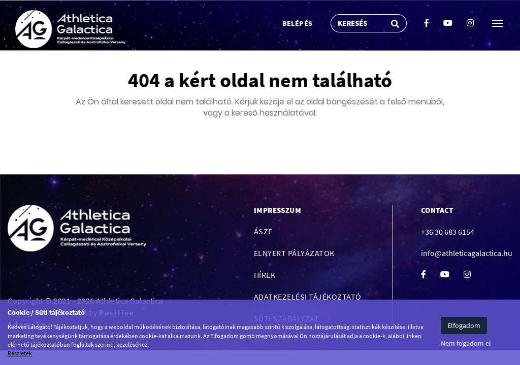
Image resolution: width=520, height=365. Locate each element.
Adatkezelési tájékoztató (308, 296)
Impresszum (277, 210)
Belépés (297, 23)
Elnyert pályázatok (294, 253)
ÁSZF (263, 231)
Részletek (20, 353)
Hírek (265, 275)
